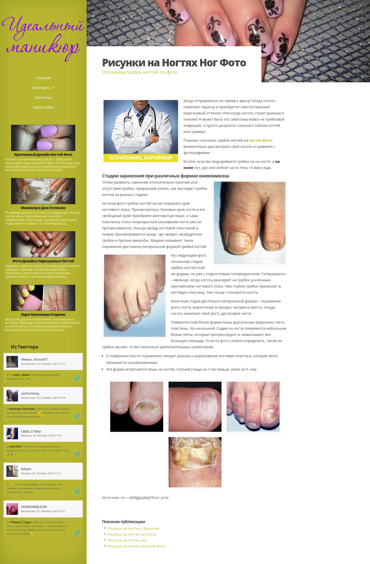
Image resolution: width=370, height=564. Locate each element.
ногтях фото (260, 140)
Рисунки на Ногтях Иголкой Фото (136, 546)
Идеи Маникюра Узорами (43, 314)
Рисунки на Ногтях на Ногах (131, 534)
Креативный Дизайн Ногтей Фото (43, 154)
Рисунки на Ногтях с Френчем (133, 528)
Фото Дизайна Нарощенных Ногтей (43, 260)
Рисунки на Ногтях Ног (127, 540)
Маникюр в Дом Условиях (43, 207)
